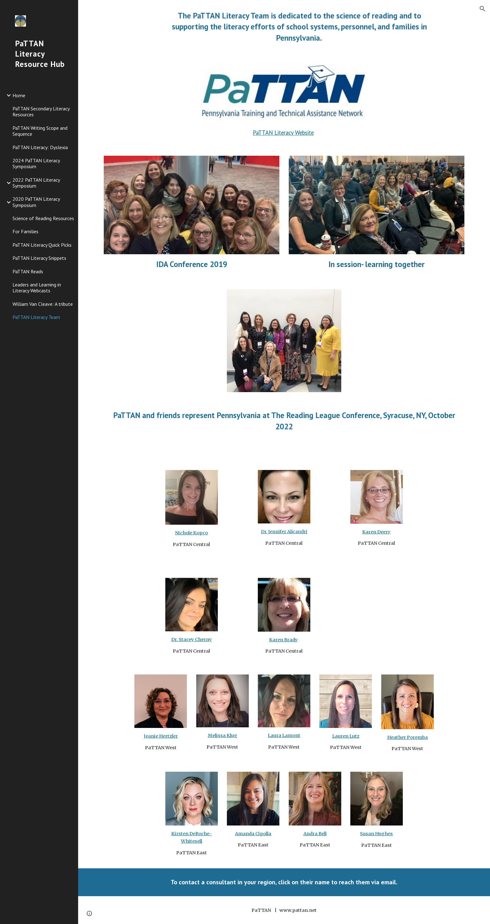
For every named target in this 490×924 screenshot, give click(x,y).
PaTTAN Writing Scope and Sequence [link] (40, 131)
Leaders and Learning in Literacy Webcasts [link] (36, 287)
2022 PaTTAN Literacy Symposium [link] (36, 183)
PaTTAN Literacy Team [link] (36, 317)
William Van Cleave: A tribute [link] (42, 304)
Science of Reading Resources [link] (43, 218)
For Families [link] (25, 231)
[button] (482, 8)
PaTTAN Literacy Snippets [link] (39, 258)
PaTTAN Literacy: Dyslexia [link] (40, 147)
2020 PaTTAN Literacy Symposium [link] (36, 202)
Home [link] (18, 95)
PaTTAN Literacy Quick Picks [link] (42, 245)
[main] (299, 27)
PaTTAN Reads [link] (27, 271)
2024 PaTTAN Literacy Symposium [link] (36, 163)
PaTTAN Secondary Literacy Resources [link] (40, 111)
